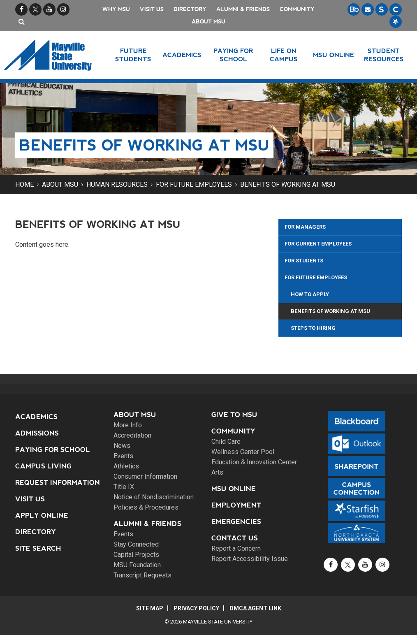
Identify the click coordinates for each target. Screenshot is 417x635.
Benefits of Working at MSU (287, 184)
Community (297, 9)
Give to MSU (234, 415)
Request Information (57, 483)
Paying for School (52, 450)
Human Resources (117, 184)
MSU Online (233, 489)
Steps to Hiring (313, 328)
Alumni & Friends (243, 9)
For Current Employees (318, 244)
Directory (190, 9)
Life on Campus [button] (284, 55)
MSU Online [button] (333, 54)
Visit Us (152, 9)
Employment (236, 505)
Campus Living (43, 466)
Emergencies (236, 522)
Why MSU (116, 9)
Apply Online (41, 515)
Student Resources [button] (384, 55)
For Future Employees (194, 184)
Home (24, 184)
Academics (36, 417)
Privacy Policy (196, 608)
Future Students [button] (133, 55)
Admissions (37, 433)
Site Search (38, 548)
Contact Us (234, 538)
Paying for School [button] (233, 55)
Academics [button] (182, 54)
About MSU (208, 22)
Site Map (149, 608)
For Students (304, 260)
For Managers (305, 227)
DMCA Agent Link (255, 608)
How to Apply (310, 294)
